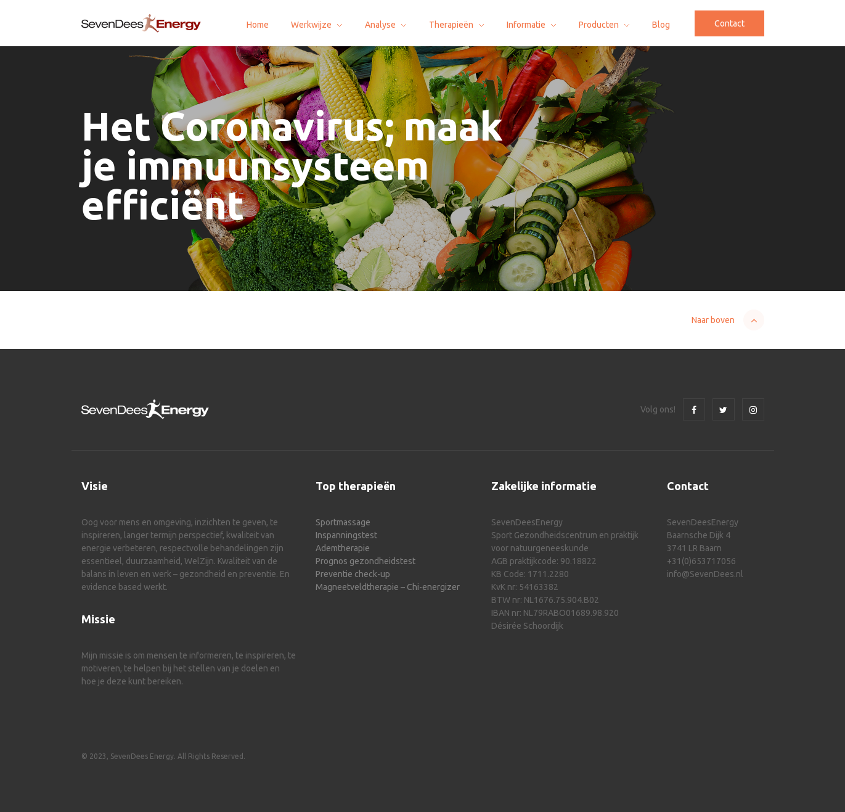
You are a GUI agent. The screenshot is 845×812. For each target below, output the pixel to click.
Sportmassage (343, 522)
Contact (729, 23)
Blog (661, 25)
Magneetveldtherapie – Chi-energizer (388, 587)
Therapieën (451, 25)
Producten (599, 25)
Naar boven (713, 320)
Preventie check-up (353, 574)
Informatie (526, 25)
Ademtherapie (343, 548)
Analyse (380, 25)
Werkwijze (311, 25)
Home (258, 25)
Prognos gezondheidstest (365, 561)
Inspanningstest (346, 535)
